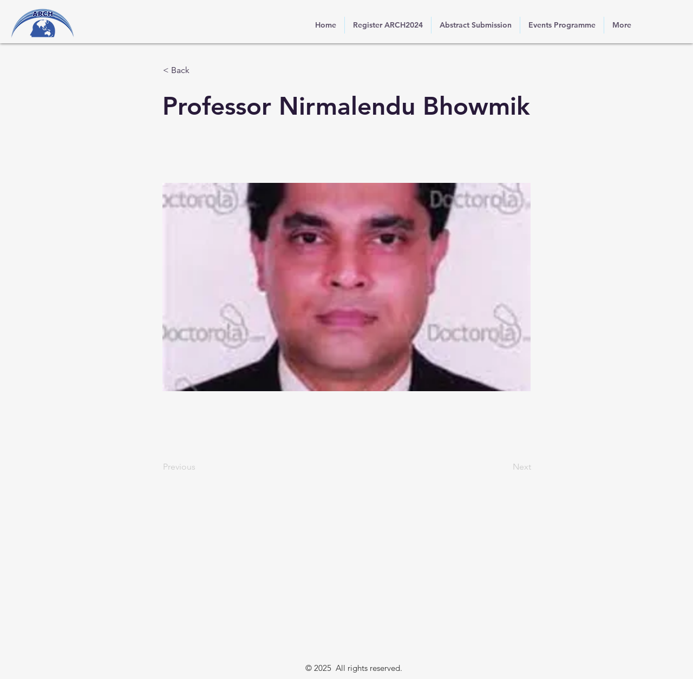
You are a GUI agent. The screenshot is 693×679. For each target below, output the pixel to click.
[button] (198, 70)
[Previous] (198, 467)
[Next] (504, 467)
